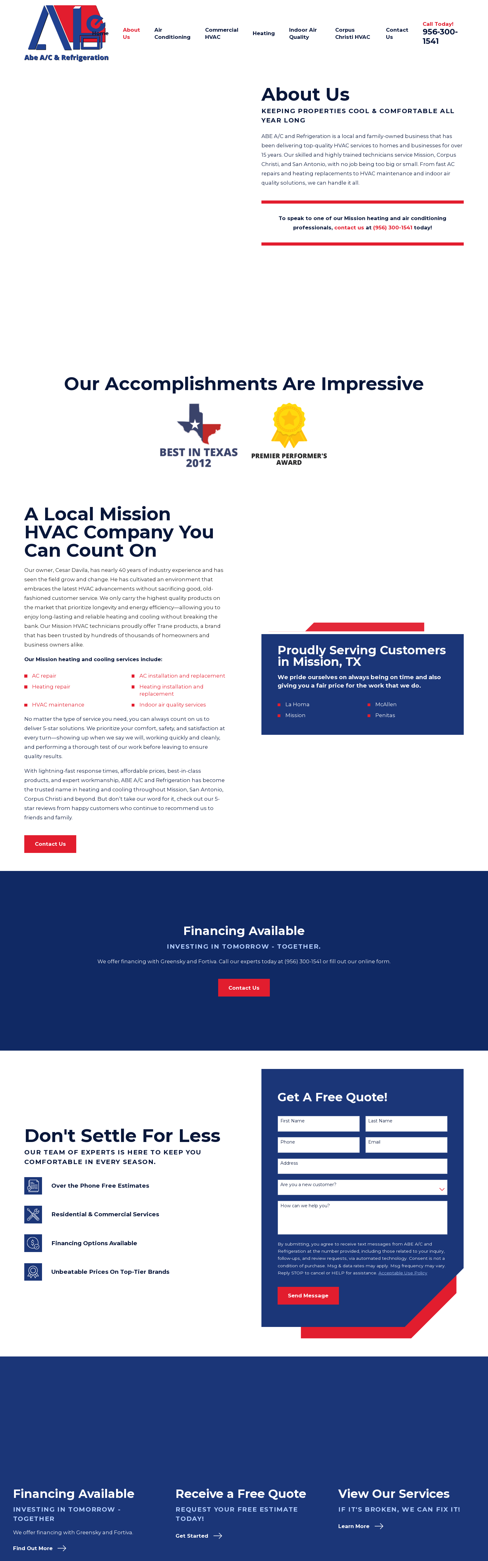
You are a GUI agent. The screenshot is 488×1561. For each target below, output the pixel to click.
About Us (377, 1511)
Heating (375, 1536)
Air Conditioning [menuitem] (172, 33)
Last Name (390, 1010)
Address (299, 1052)
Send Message (318, 1185)
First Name (302, 1010)
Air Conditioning (386, 1524)
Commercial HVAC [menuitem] (221, 33)
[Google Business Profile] (423, 1499)
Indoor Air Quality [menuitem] (303, 33)
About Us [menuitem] (131, 33)
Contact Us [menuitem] (397, 33)
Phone (297, 1031)
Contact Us (379, 1549)
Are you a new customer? (318, 1073)
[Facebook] (459, 1499)
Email (384, 1031)
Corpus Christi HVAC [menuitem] (352, 33)
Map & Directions (156, 1528)
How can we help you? (315, 1095)
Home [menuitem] (100, 33)
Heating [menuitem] (264, 33)
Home (373, 1499)
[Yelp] (441, 1499)
